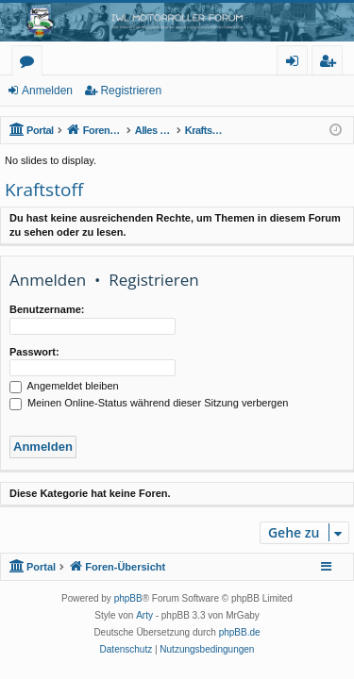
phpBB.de (240, 632)
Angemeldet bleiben (64, 385)
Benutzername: (46, 309)
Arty (144, 615)
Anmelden (47, 90)
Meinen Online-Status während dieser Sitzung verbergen (148, 402)
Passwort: (34, 351)
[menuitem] (126, 649)
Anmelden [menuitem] (297, 63)
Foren (31, 63)
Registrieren (130, 90)
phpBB (128, 598)
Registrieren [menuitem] (331, 63)
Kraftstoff (44, 189)
